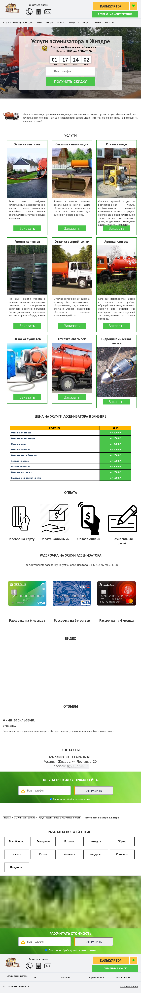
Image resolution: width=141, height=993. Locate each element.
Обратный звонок (115, 968)
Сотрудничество (96, 977)
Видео (86, 22)
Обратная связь (123, 977)
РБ (35, 977)
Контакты (109, 22)
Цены (39, 22)
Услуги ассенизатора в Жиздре (17, 22)
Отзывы (97, 22)
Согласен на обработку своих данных (72, 799)
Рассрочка (74, 22)
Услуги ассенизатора (17, 975)
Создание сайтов (129, 986)
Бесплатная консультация (115, 14)
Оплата (60, 22)
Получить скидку (70, 81)
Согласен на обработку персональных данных (72, 950)
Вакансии (65, 977)
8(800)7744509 (78, 766)
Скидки (49, 22)
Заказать (27, 228)
